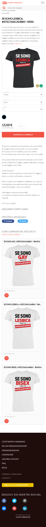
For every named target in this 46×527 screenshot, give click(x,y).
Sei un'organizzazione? (14, 446)
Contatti (6, 478)
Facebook (8, 221)
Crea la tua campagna (16, 485)
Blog (4, 467)
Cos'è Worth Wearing (13, 441)
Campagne (7, 454)
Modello (6, 100)
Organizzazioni (10, 450)
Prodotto (6, 92)
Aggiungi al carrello (23, 134)
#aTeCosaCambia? (11, 234)
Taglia (5, 107)
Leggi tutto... (18, 43)
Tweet (23, 221)
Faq (4, 463)
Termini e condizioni (12, 474)
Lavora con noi (10, 459)
